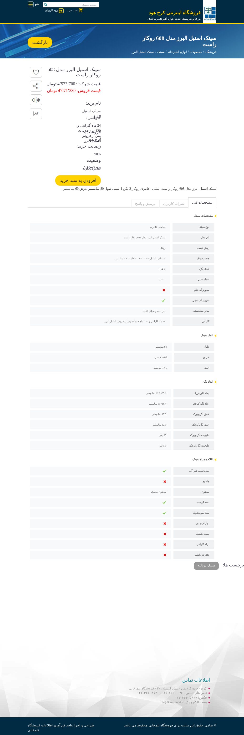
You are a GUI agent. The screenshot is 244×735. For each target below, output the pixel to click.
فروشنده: (92, 131)
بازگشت (40, 42)
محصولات (196, 52)
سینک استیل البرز (143, 52)
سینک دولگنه (206, 565)
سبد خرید (72, 10)
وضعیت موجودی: (92, 161)
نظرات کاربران (173, 204)
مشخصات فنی (202, 202)
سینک (161, 52)
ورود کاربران (51, 10)
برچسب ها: (233, 564)
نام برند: (93, 103)
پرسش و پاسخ (145, 204)
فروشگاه (210, 52)
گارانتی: (93, 117)
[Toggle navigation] (31, 4)
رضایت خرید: (88, 146)
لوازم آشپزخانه (177, 52)
